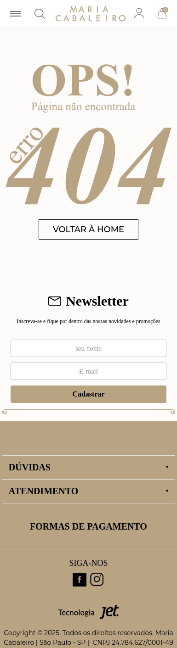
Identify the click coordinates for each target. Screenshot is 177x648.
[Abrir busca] (39, 13)
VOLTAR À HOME (88, 229)
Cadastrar (88, 394)
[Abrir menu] (15, 13)
